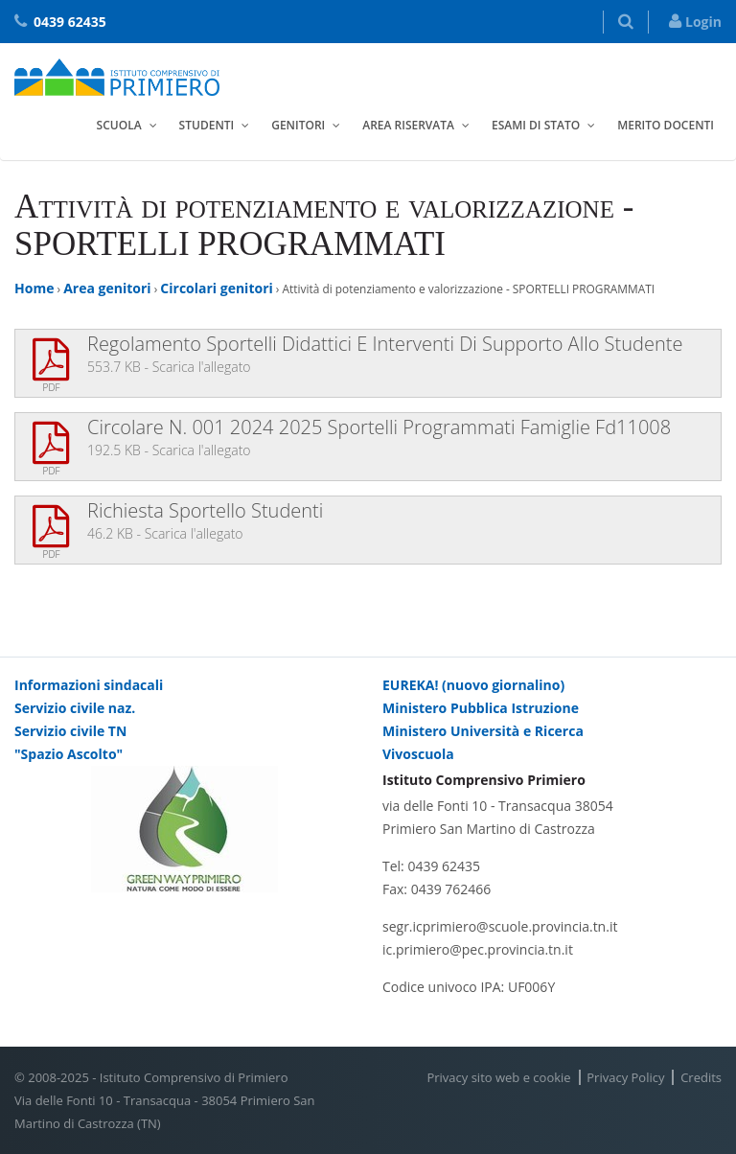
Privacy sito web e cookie (498, 1077)
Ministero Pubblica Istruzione (480, 708)
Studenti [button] (207, 125)
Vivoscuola (418, 754)
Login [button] (695, 21)
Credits (701, 1077)
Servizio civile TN (70, 731)
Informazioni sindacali (88, 685)
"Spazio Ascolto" (68, 754)
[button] (625, 22)
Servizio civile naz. (74, 708)
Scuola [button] (119, 125)
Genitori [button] (298, 125)
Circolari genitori (216, 288)
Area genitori (106, 288)
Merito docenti (665, 125)
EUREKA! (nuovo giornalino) (473, 685)
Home (34, 288)
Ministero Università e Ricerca (483, 731)
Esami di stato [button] (536, 125)
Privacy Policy (625, 1077)
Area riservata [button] (408, 125)
